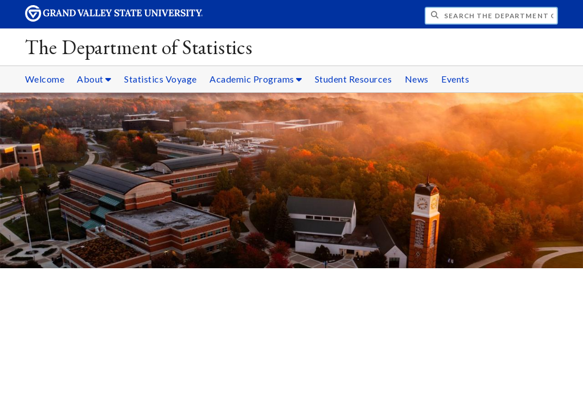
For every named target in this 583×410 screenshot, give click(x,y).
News (417, 78)
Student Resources (353, 78)
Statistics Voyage (160, 78)
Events (455, 78)
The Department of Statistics (139, 47)
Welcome (45, 78)
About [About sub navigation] (94, 78)
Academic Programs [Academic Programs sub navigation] (256, 78)
